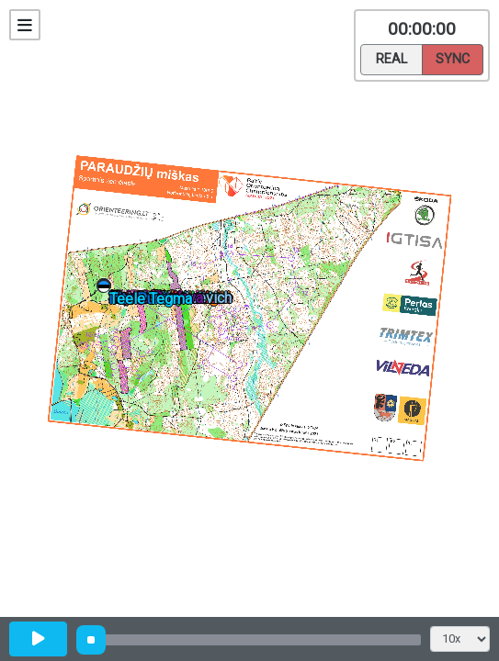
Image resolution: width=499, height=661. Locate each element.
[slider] (91, 640)
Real (391, 58)
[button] (107, 289)
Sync (453, 58)
